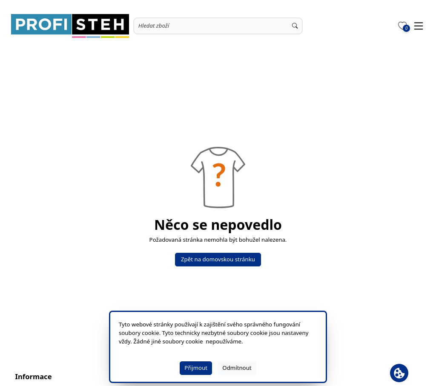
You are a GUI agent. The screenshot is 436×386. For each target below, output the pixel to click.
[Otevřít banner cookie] (399, 373)
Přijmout (195, 368)
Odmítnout (236, 368)
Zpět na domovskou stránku (218, 259)
